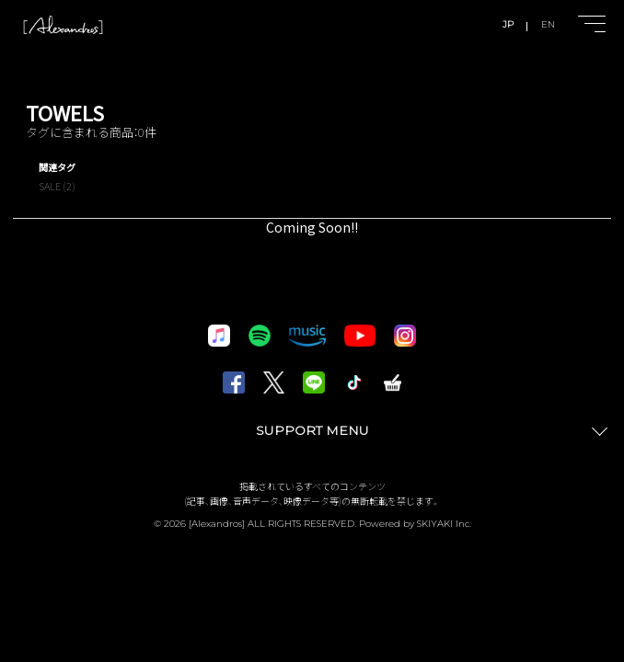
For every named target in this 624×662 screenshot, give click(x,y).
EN (548, 24)
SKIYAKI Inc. (444, 524)
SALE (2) (57, 185)
